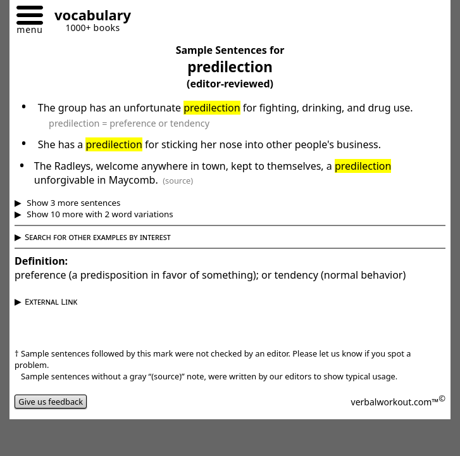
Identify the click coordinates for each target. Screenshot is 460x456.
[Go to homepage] (88, 17)
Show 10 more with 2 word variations (99, 214)
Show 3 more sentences (73, 202)
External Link (51, 301)
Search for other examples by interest (98, 237)
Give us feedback (50, 401)
